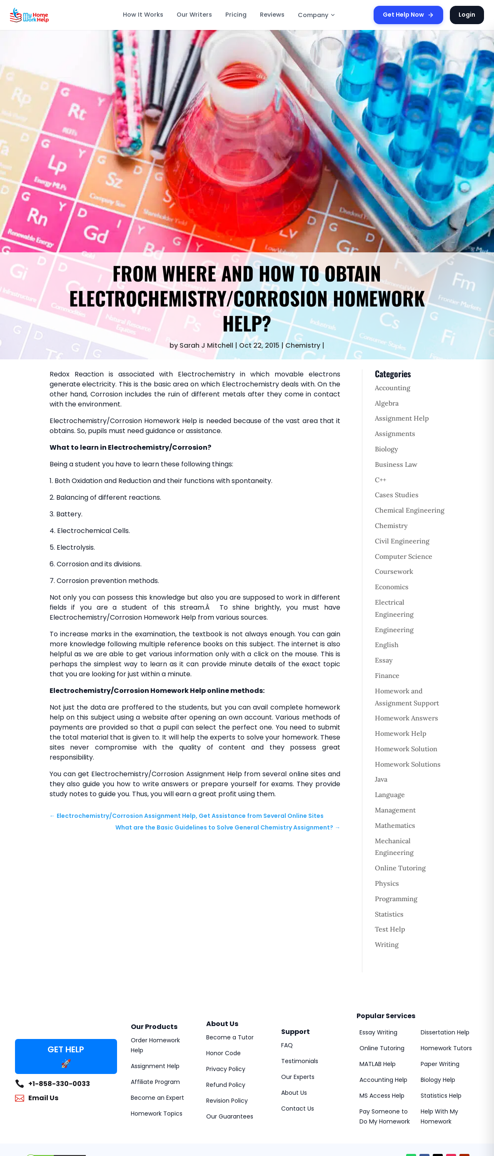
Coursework (394, 571)
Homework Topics (156, 1113)
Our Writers (194, 14)
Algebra (387, 403)
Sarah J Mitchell (206, 345)
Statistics (389, 914)
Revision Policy (227, 1100)
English (387, 644)
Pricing (236, 14)
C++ (380, 480)
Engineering (394, 629)
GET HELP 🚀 (65, 1056)
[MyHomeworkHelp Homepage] (47, 14)
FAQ (287, 1045)
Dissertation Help (445, 1032)
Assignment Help (402, 418)
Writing (387, 944)
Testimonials (299, 1061)
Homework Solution (406, 749)
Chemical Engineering (409, 510)
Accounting (392, 388)
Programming (396, 898)
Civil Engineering (402, 541)
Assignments (395, 433)
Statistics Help (441, 1095)
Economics (392, 587)
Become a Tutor (230, 1037)
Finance (387, 675)
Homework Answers (406, 718)
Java (381, 779)
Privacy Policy (225, 1069)
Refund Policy (225, 1085)
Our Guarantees (229, 1116)
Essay (384, 660)
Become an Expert (157, 1098)
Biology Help (438, 1080)
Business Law (396, 464)
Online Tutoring (400, 868)
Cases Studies (397, 495)
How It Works (143, 14)
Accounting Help (383, 1080)
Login (467, 14)
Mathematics (395, 825)
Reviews (272, 14)
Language (390, 794)
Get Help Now (408, 14)
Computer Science (403, 556)
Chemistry (302, 345)
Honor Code (223, 1053)
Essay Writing (378, 1032)
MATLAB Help (377, 1064)
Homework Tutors (446, 1048)
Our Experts (297, 1077)
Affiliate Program (155, 1082)
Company (317, 15)
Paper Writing (440, 1064)
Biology (386, 449)
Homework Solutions (408, 764)
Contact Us (297, 1108)
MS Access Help (381, 1095)
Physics (387, 883)
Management (395, 810)
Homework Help (401, 733)
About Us (294, 1093)
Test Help (390, 929)
